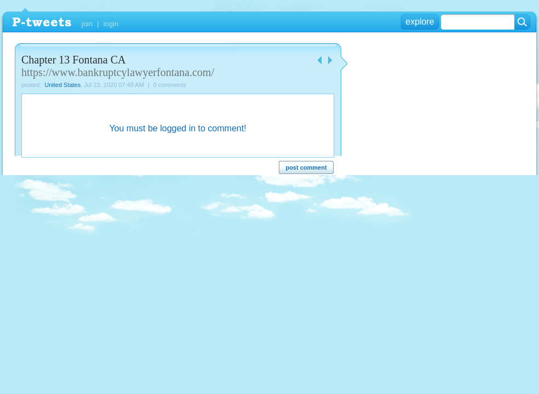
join (87, 24)
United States (62, 85)
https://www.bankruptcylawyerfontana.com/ (117, 72)
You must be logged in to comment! (177, 128)
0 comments (169, 85)
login (111, 24)
